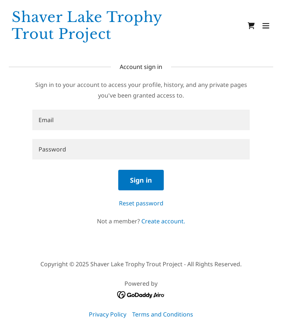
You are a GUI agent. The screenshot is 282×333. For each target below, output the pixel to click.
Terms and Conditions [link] (162, 314)
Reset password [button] (141, 203)
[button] (265, 25)
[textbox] (141, 120)
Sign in (141, 180)
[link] (101, 37)
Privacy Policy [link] (107, 314)
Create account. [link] (163, 221)
